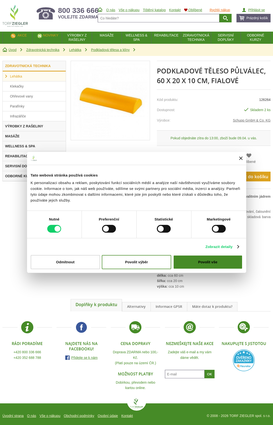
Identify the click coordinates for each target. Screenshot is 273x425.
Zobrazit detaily (219, 247)
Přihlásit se (256, 10)
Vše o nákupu (49, 416)
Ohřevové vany (21, 96)
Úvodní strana (13, 416)
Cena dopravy (135, 343)
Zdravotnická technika (42, 50)
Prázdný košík (257, 18)
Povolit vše (207, 262)
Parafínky (17, 106)
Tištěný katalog (154, 10)
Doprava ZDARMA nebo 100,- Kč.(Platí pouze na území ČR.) (135, 357)
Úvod (13, 50)
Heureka (244, 360)
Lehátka (75, 50)
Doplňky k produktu (96, 304)
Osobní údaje (108, 416)
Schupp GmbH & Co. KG (252, 120)
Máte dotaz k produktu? (212, 306)
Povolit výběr (136, 262)
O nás (31, 416)
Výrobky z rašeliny (77, 37)
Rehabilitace (166, 35)
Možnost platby (135, 374)
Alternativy (136, 306)
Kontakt (127, 416)
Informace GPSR (169, 306)
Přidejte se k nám (84, 358)
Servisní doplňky (226, 37)
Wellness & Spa (136, 37)
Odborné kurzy (255, 37)
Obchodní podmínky (79, 416)
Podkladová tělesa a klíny (110, 50)
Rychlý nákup (220, 10)
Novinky (50, 35)
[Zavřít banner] (241, 158)
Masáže (107, 35)
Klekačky (17, 86)
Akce (22, 35)
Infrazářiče (18, 116)
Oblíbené (249, 162)
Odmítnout (65, 262)
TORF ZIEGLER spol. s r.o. (136, 404)
